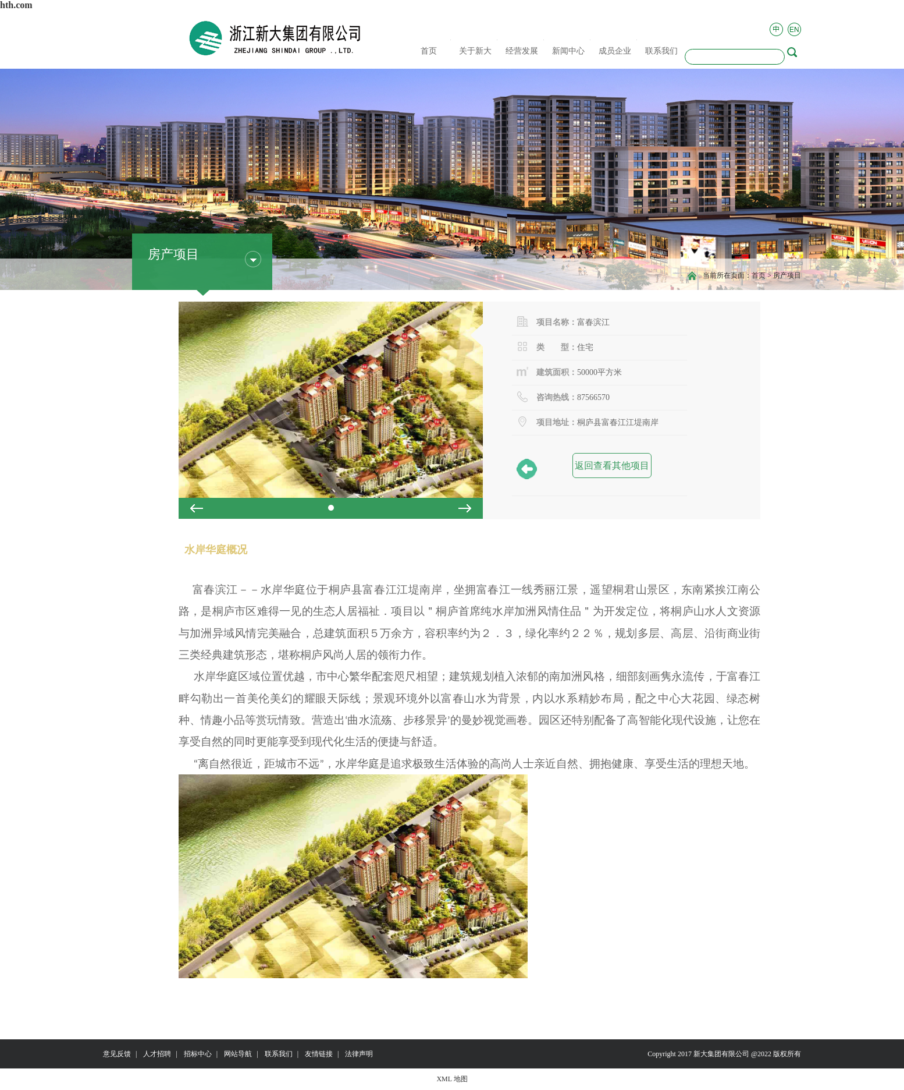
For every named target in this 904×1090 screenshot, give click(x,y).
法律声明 (359, 1054)
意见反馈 (117, 1054)
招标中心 (198, 1054)
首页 (759, 275)
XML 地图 (451, 1079)
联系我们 (279, 1054)
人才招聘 (157, 1054)
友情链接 (319, 1054)
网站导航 (238, 1054)
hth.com (16, 5)
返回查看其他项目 (610, 468)
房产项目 (787, 275)
